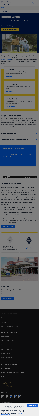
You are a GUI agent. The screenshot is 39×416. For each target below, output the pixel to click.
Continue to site (32, 405)
